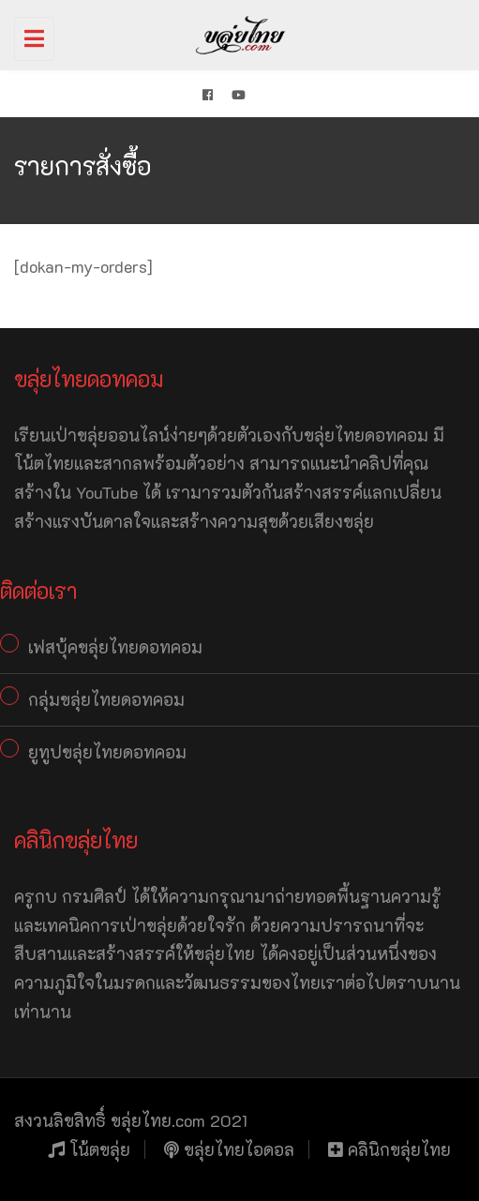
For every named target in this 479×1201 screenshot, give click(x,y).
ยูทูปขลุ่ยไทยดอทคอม (107, 752)
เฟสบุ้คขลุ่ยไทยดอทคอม (115, 647)
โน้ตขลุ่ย (89, 1149)
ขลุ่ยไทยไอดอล (229, 1149)
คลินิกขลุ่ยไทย (389, 1149)
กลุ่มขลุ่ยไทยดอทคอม (106, 699)
